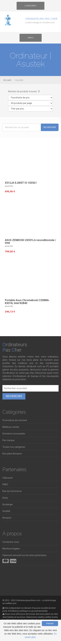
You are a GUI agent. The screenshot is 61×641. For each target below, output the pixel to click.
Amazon (6, 517)
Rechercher (49, 127)
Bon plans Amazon (12, 453)
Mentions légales (11, 548)
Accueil (7, 80)
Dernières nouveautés (13, 433)
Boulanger (7, 504)
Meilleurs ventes (10, 427)
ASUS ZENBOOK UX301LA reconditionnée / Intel (30, 242)
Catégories (30, 6)
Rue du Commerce (12, 491)
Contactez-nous (10, 542)
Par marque (8, 440)
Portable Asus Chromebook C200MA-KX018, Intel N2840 (27, 302)
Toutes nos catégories (13, 447)
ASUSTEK (9, 186)
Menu (33, 38)
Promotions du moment (14, 420)
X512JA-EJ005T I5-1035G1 (21, 182)
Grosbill (6, 511)
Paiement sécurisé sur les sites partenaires (24, 555)
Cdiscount (7, 477)
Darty (5, 497)
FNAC (5, 484)
